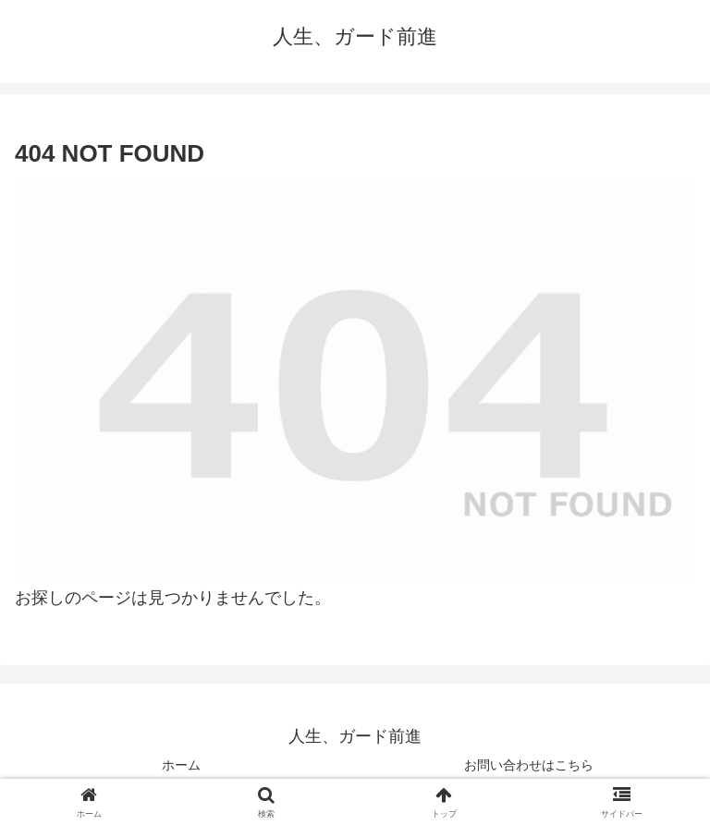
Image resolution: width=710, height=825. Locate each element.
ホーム (181, 765)
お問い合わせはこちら (529, 765)
